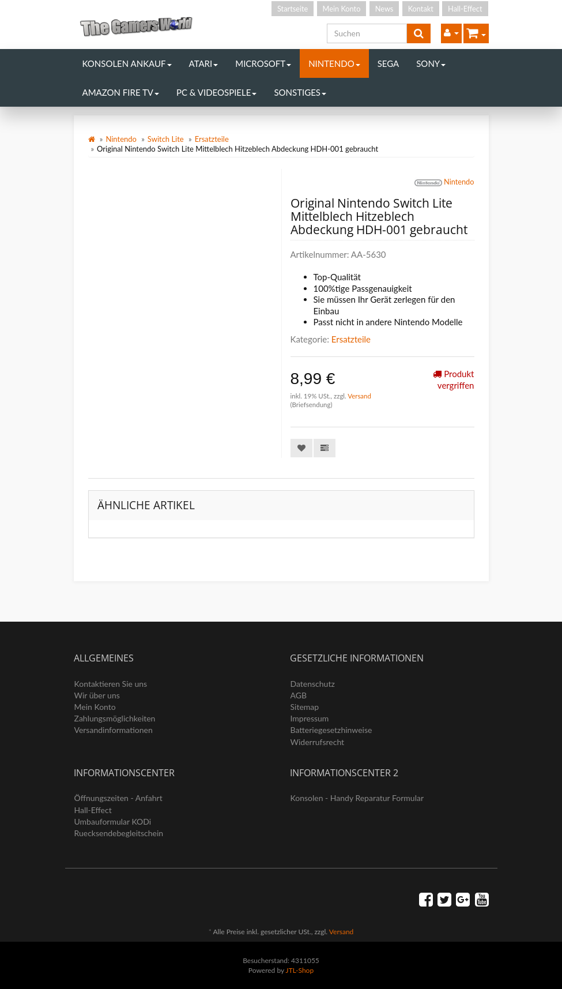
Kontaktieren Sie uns (111, 684)
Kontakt (420, 8)
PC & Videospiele (216, 92)
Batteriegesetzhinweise (331, 730)
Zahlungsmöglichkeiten (115, 718)
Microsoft (263, 63)
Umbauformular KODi (113, 821)
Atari (203, 63)
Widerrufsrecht (318, 742)
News (384, 8)
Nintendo (334, 63)
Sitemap (305, 707)
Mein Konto (342, 8)
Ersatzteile (212, 139)
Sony (431, 63)
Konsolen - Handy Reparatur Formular (357, 798)
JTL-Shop (300, 970)
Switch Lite (166, 139)
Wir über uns (97, 695)
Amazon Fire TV (120, 92)
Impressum (310, 718)
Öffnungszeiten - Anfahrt (118, 798)
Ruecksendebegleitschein (119, 833)
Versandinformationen (113, 730)
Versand (359, 396)
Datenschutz (313, 684)
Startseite (292, 8)
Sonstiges (300, 92)
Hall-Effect (465, 8)
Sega (388, 63)
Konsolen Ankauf (127, 63)
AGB (299, 695)
